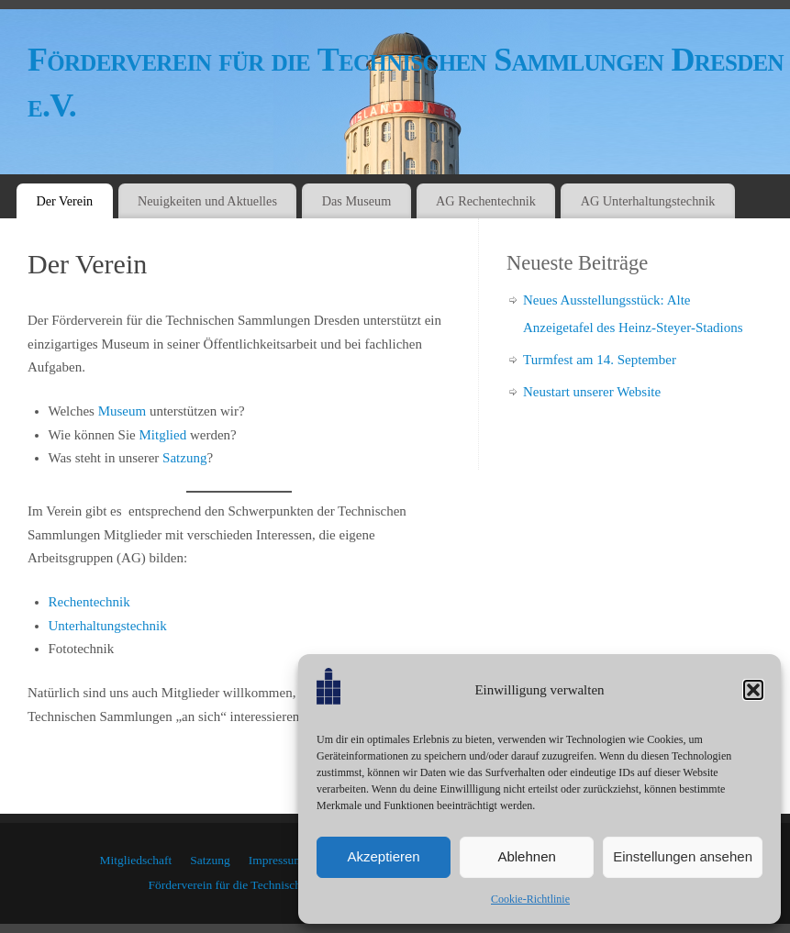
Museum (122, 411)
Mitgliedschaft (136, 860)
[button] (753, 690)
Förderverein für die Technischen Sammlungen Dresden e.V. (406, 82)
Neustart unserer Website (592, 391)
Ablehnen (526, 856)
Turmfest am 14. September (599, 359)
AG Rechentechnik (486, 201)
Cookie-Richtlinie (530, 899)
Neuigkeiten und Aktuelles (207, 201)
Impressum (276, 860)
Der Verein (64, 201)
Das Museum (357, 201)
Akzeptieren (383, 856)
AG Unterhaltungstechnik (648, 201)
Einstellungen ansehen (682, 856)
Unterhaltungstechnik (108, 625)
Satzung (184, 457)
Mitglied (162, 435)
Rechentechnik (89, 601)
